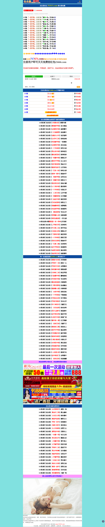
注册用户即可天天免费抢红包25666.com (44, 62)
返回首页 (79, 2)
